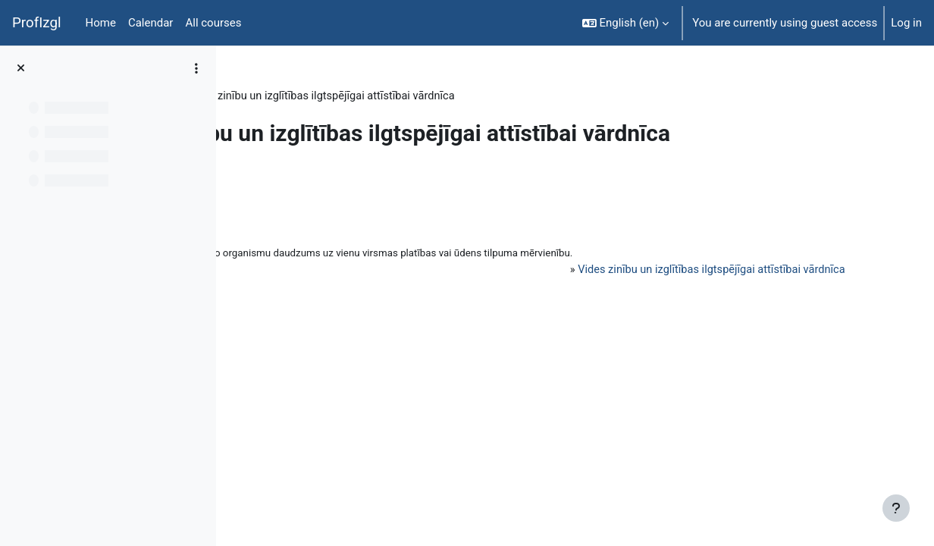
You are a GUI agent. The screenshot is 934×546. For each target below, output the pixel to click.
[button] (625, 23)
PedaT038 (271, 96)
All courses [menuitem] (213, 23)
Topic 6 (332, 96)
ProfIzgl (36, 22)
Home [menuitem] (101, 23)
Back (268, 185)
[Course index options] (196, 68)
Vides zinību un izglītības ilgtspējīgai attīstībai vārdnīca (694, 271)
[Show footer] (896, 508)
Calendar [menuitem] (151, 23)
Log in (906, 23)
